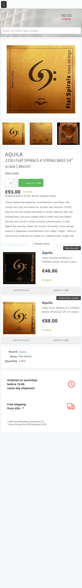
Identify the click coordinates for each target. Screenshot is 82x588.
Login (75, 4)
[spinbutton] (9, 183)
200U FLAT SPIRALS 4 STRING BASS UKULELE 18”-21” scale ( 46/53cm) (61, 311)
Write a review (12, 173)
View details (21, 290)
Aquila (47, 253)
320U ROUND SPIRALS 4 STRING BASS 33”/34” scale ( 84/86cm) (59, 262)
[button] (15, 181)
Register (60, 4)
